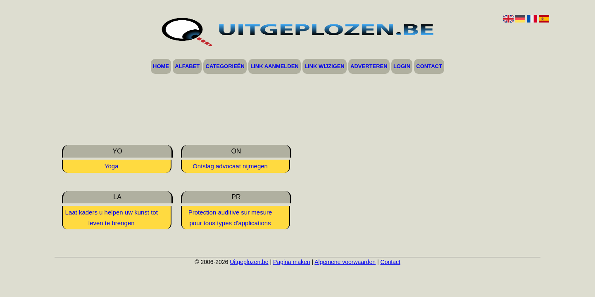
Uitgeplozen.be (249, 262)
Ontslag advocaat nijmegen (230, 166)
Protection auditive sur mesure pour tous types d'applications (230, 217)
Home (161, 67)
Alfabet (187, 67)
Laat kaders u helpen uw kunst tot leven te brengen (111, 217)
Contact (429, 67)
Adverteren (369, 67)
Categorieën (225, 67)
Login (401, 67)
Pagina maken (291, 262)
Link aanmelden (274, 67)
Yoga (112, 166)
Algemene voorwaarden (345, 262)
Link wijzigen (325, 67)
